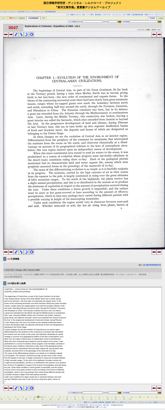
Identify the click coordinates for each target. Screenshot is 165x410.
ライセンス (140, 402)
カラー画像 (126, 14)
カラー (4, 18)
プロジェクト (132, 402)
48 (40, 397)
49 (42, 397)
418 (130, 399)
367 (91, 399)
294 (42, 399)
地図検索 (108, 402)
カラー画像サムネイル (73, 14)
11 (8, 397)
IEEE (38, 270)
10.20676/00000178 (152, 265)
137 (107, 397)
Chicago (18, 270)
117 (91, 397)
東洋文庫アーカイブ (24, 11)
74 (59, 397)
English (160, 18)
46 (35, 397)
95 (74, 397)
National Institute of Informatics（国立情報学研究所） (73, 405)
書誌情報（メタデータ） (103, 14)
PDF (43, 18)
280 (34, 399)
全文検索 (126, 21)
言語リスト (123, 402)
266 (26, 399)
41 (30, 397)
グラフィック (159, 14)
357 (83, 399)
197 (148, 397)
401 (116, 399)
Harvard (31, 270)
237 (10, 399)
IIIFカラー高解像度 (17, 18)
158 (124, 397)
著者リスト (115, 402)
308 (51, 399)
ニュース (161, 402)
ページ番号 (90, 14)
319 (59, 399)
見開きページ (148, 14)
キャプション (117, 14)
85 (67, 397)
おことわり (148, 402)
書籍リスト (87, 402)
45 (34, 397)
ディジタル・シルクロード (8, 11)
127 (99, 397)
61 (52, 397)
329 (67, 399)
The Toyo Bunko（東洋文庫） (101, 405)
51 (44, 397)
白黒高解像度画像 (50, 11)
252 (18, 399)
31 (23, 397)
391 (108, 399)
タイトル (89, 21)
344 (75, 399)
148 (115, 397)
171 (132, 397)
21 (15, 397)
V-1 (42, 11)
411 (124, 399)
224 (2, 399)
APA (25, 270)
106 (83, 397)
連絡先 (156, 402)
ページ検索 (72, 21)
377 (100, 399)
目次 (83, 14)
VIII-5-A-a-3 (35, 11)
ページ (110, 21)
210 (156, 397)
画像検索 (101, 402)
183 (140, 397)
